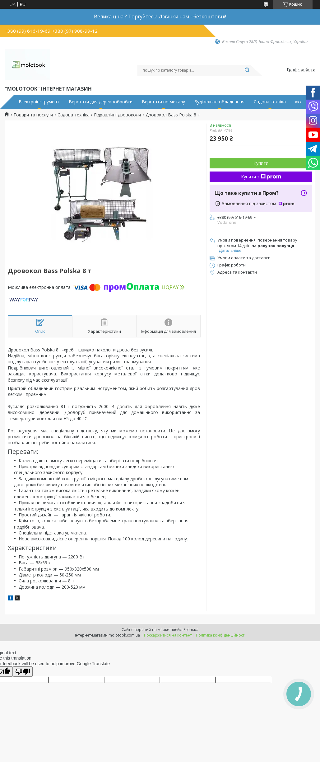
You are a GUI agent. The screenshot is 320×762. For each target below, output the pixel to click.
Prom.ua (190, 629)
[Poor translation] (23, 671)
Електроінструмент (39, 102)
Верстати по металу (163, 102)
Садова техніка (270, 102)
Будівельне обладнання (219, 102)
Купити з (261, 177)
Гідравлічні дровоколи (117, 115)
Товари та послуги (33, 115)
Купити (260, 163)
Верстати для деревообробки (100, 102)
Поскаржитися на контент (168, 635)
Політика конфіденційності (220, 635)
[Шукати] (247, 70)
